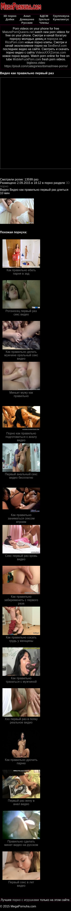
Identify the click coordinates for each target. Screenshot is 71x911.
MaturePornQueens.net (18, 32)
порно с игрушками (25, 900)
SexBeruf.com (57, 45)
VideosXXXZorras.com (50, 52)
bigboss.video (36, 62)
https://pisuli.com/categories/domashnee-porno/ (36, 66)
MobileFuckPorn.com (27, 59)
